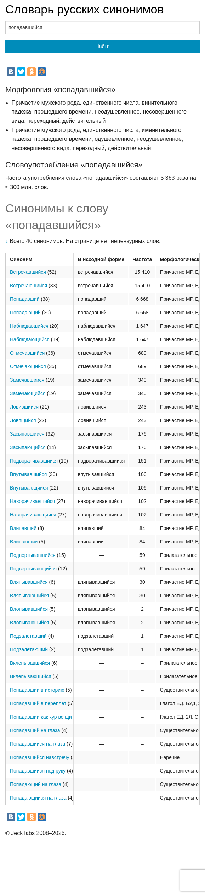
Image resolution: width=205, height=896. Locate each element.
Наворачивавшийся (32, 501)
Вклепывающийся (30, 676)
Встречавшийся (28, 272)
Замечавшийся (27, 380)
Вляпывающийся (29, 595)
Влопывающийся (29, 622)
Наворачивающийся (33, 515)
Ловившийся (24, 407)
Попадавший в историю (37, 690)
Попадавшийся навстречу (39, 757)
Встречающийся (28, 285)
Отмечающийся (28, 366)
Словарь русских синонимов (84, 9)
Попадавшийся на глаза (37, 744)
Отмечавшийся (27, 353)
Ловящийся (23, 420)
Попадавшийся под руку (38, 771)
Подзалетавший (28, 636)
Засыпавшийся (27, 434)
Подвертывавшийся (33, 555)
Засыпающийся (28, 447)
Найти (103, 46)
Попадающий (25, 312)
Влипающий (24, 541)
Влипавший (23, 528)
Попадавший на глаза (35, 730)
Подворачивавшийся (34, 461)
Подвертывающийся (33, 568)
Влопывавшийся (29, 609)
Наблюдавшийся (29, 326)
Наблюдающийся (30, 339)
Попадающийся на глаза (38, 798)
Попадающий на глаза (35, 784)
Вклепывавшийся (30, 663)
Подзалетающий (29, 649)
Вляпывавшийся (29, 582)
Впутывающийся (29, 488)
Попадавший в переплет (38, 703)
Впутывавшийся (28, 474)
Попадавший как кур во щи (41, 717)
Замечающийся (28, 393)
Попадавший (24, 299)
